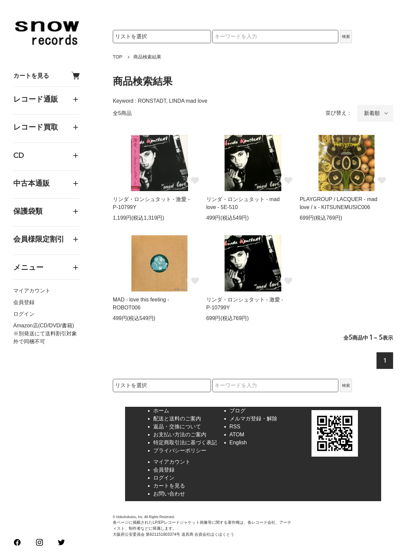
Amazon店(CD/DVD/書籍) (43, 325)
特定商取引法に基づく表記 (185, 442)
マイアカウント (31, 290)
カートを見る (46, 75)
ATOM (237, 434)
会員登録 (23, 302)
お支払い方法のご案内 (179, 434)
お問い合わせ (169, 494)
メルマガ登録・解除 (253, 418)
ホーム (161, 410)
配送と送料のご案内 (177, 418)
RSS (235, 426)
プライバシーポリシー (179, 450)
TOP (117, 56)
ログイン (23, 314)
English (238, 442)
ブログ (237, 410)
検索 (346, 36)
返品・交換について (177, 426)
